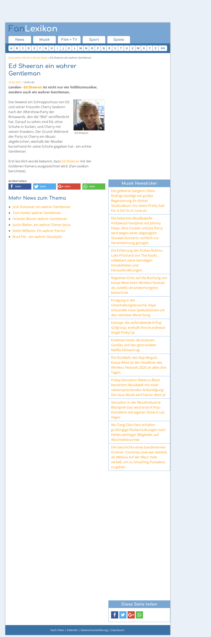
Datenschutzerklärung (94, 630)
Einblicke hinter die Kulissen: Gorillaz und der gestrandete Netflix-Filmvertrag (133, 345)
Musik (44, 40)
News (19, 40)
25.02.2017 (14, 82)
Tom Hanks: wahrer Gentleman (37, 213)
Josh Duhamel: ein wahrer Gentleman (42, 207)
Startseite (14, 57)
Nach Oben (57, 630)
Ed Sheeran (33, 87)
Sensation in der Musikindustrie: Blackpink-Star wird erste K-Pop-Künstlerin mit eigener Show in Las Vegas (138, 409)
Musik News (40, 57)
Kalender (72, 630)
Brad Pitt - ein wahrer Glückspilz (37, 236)
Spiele (118, 40)
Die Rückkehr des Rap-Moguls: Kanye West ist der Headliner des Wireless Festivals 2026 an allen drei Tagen (138, 365)
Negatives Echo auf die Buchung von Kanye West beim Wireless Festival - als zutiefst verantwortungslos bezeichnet (139, 285)
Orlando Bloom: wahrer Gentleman (40, 219)
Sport (94, 40)
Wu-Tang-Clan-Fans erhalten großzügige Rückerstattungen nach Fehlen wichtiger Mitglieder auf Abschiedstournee (138, 432)
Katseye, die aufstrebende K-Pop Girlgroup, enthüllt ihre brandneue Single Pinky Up (138, 327)
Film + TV (69, 40)
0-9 (163, 48)
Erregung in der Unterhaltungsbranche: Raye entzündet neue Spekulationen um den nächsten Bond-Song (138, 307)
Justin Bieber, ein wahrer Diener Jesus (42, 224)
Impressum (117, 630)
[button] (19, 186)
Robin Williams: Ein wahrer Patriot (39, 230)
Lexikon (32, 28)
